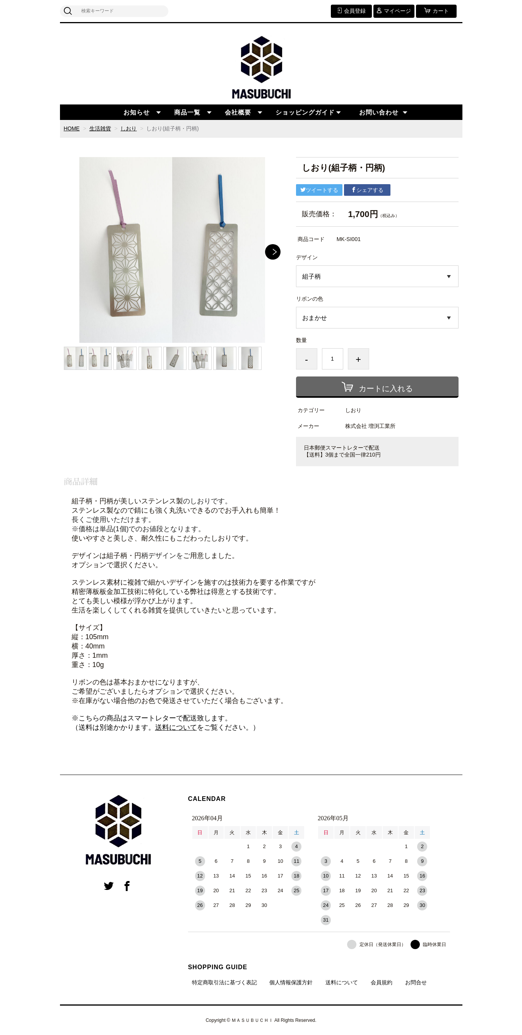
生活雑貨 (100, 128)
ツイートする (319, 189)
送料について (176, 727)
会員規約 (381, 982)
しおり (129, 128)
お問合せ (416, 982)
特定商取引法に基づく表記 (224, 982)
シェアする (367, 189)
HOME (72, 128)
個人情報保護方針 (291, 982)
